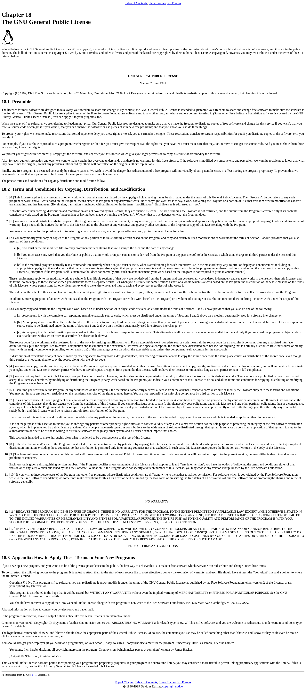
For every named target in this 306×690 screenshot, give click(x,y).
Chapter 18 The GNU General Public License (46, 18)
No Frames (174, 3)
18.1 (6, 101)
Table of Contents (136, 3)
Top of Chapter (124, 682)
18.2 (6, 189)
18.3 (6, 557)
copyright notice (172, 686)
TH (34, 674)
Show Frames (157, 3)
